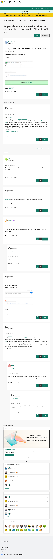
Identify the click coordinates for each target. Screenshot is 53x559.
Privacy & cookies (4, 547)
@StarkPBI (10, 117)
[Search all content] (35, 11)
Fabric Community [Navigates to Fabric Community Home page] (15, 2)
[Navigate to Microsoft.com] (5, 2)
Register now (44, 15)
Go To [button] (46, 8)
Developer (43, 21)
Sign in (37, 8)
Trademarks (3, 551)
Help (42, 8)
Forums (18, 21)
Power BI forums (8, 21)
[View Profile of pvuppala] (10, 220)
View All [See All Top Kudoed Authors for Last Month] (7, 517)
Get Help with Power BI (30, 21)
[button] (37, 35)
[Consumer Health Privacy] (18, 554)
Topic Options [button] (44, 35)
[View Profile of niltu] (9, 158)
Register (32, 8)
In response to (12, 251)
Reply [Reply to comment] (45, 139)
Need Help (11, 88)
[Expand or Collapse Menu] (2, 5)
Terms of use (3, 549)
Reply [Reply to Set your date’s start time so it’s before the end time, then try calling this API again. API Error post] (45, 94)
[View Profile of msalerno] (13, 365)
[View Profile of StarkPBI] (10, 41)
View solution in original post (11, 131)
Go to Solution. (28, 82)
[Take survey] (9, 455)
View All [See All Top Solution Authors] (7, 488)
